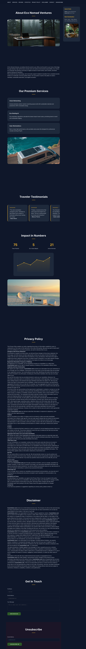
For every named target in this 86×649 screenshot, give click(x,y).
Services (14, 2)
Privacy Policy (36, 2)
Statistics (28, 2)
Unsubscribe (59, 2)
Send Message (14, 616)
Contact (51, 2)
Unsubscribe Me (14, 646)
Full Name (9, 590)
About (9, 2)
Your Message (10, 603)
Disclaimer (45, 2)
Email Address (10, 597)
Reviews (21, 2)
